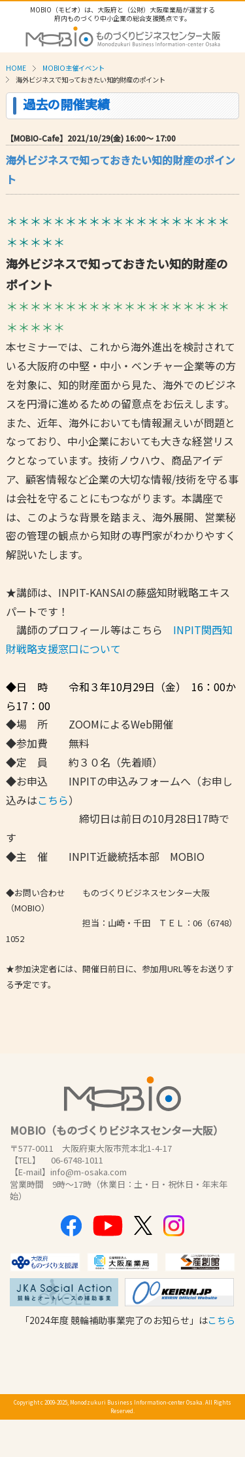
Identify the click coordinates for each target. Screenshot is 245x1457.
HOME (16, 68)
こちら (53, 800)
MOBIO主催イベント (73, 68)
